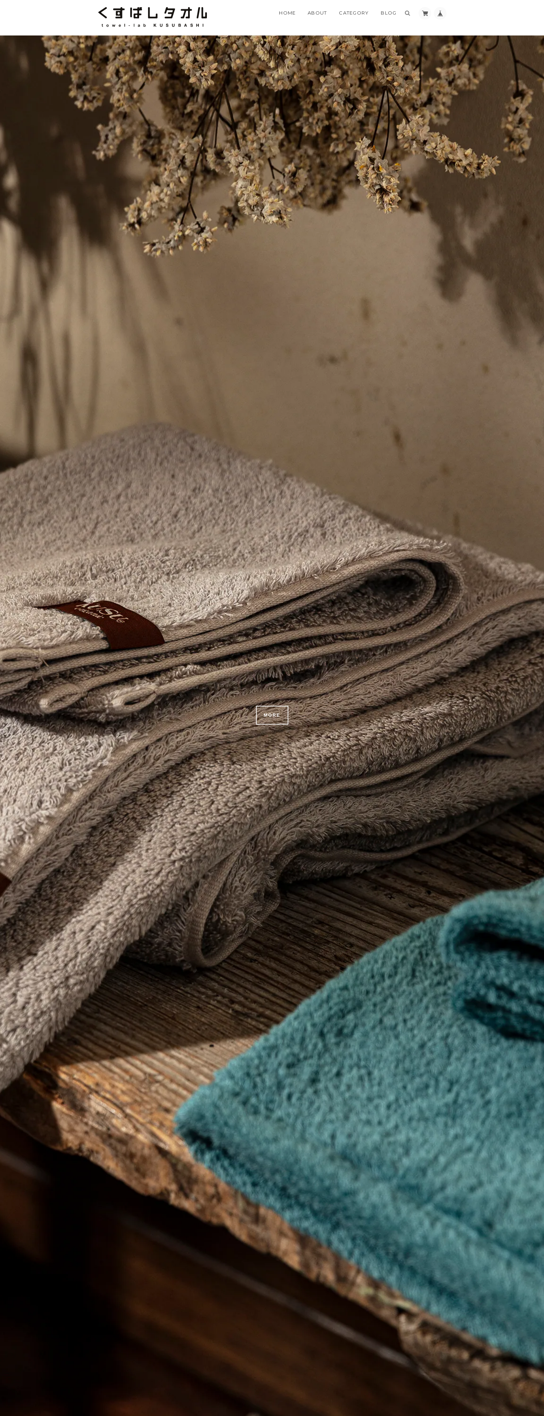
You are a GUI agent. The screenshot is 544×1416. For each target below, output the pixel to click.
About (317, 13)
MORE (272, 715)
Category (354, 13)
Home (287, 13)
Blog (388, 13)
